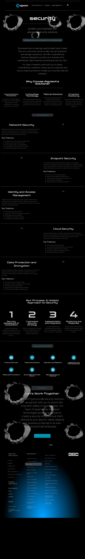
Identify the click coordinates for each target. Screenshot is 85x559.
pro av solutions (32, 479)
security (29, 464)
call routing (48, 461)
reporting (48, 472)
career (10, 494)
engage (10, 463)
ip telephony (31, 496)
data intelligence (13, 471)
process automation (51, 469)
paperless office (50, 487)
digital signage (31, 470)
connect (10, 460)
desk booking (31, 490)
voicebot (48, 478)
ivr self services (32, 461)
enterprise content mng (51, 483)
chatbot (47, 463)
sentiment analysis (51, 475)
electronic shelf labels (32, 473)
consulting (11, 477)
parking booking (32, 488)
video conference (32, 493)
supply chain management (49, 496)
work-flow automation (48, 503)
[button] (37, 5)
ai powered (11, 469)
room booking (31, 485)
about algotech (13, 488)
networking (30, 467)
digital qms (30, 476)
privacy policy (12, 506)
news (10, 491)
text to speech (50, 500)
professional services (14, 474)
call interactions (50, 458)
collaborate (11, 466)
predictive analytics (51, 490)
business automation (51, 480)
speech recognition (51, 493)
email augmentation (51, 466)
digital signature (32, 482)
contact (10, 496)
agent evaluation (50, 455)
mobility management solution (31, 507)
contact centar (31, 458)
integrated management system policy (14, 510)
